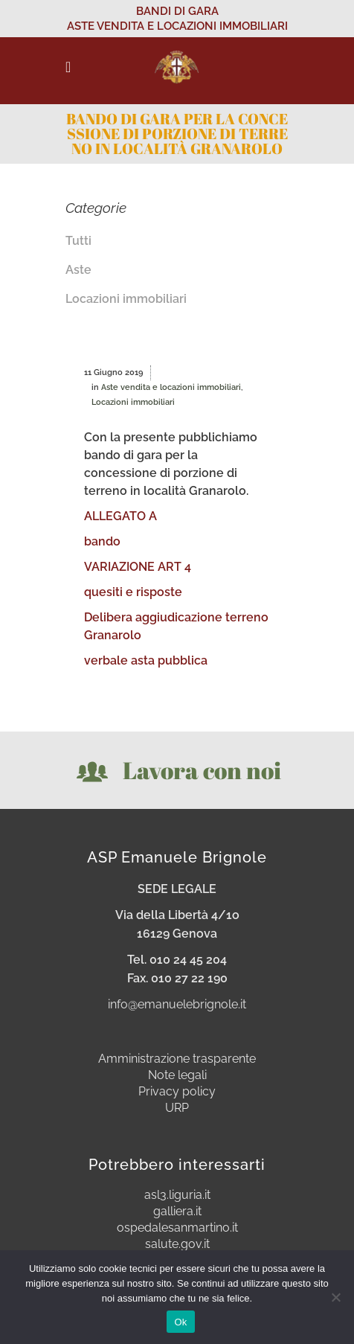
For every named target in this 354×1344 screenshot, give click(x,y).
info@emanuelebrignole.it (177, 1004)
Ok (180, 1322)
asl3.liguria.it (177, 1195)
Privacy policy (177, 1091)
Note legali (177, 1075)
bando (102, 541)
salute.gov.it (177, 1244)
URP (177, 1108)
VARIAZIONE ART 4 (137, 567)
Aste (78, 270)
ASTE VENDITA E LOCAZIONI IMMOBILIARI (177, 26)
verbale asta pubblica (145, 660)
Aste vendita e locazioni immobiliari (171, 387)
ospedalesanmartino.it (177, 1228)
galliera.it (177, 1211)
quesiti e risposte (133, 592)
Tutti (78, 241)
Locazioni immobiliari (126, 299)
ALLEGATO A (120, 516)
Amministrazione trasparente (177, 1059)
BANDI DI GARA (177, 11)
